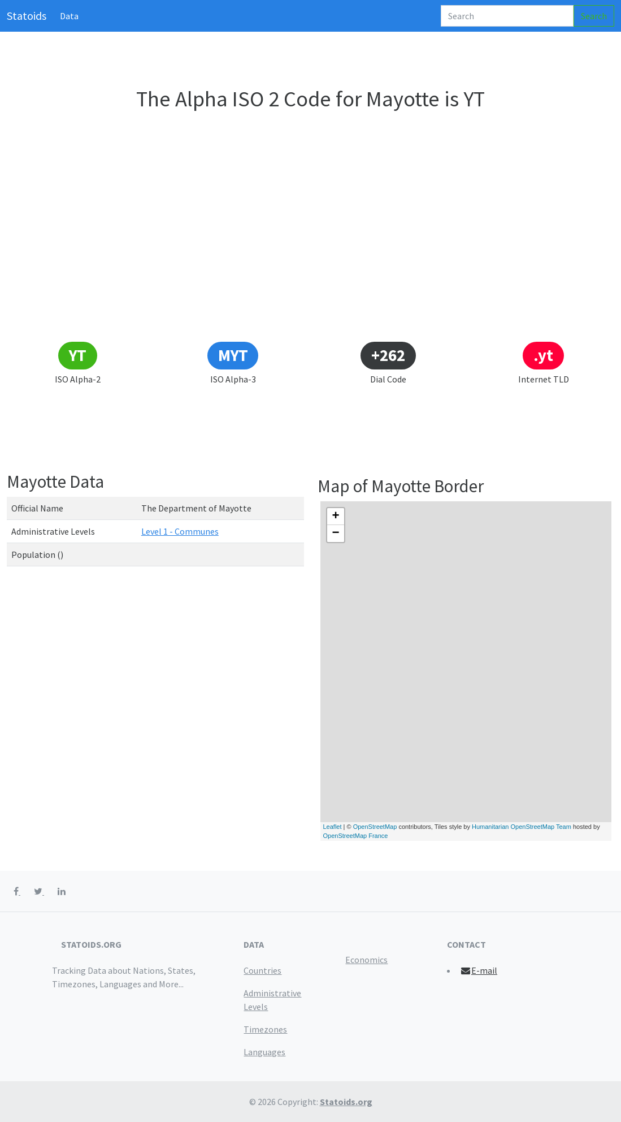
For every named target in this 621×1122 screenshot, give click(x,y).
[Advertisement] (310, 256)
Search (594, 16)
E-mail (478, 970)
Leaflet (332, 826)
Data (69, 16)
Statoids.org (346, 1101)
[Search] (507, 16)
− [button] (335, 533)
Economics (366, 959)
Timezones (265, 1029)
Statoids (26, 15)
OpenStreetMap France (355, 835)
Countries (262, 970)
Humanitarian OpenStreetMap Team (521, 826)
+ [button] (335, 516)
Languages (264, 1051)
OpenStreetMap (375, 826)
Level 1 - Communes (180, 531)
